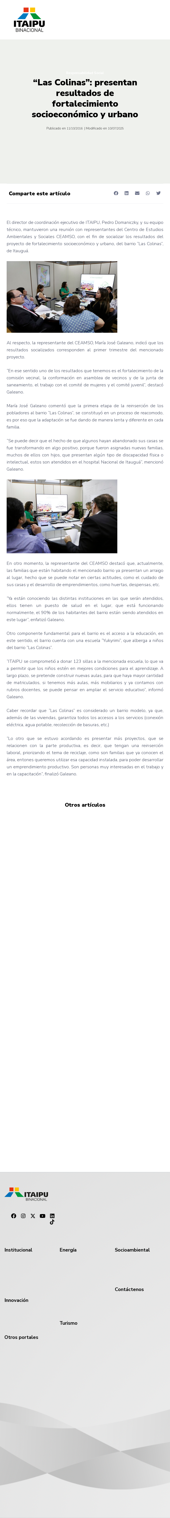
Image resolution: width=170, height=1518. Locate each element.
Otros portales (21, 1337)
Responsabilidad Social (85, 73)
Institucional (18, 1250)
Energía (68, 1250)
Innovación (16, 1300)
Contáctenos (129, 1289)
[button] (116, 193)
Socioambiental (132, 1250)
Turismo (68, 1323)
